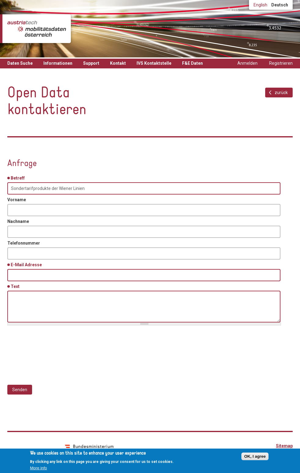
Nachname (18, 221)
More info (38, 468)
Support (91, 63)
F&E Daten (192, 63)
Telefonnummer (23, 243)
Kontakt (118, 63)
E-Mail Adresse (27, 264)
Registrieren (281, 63)
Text (16, 286)
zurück (281, 92)
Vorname (16, 199)
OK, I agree (254, 456)
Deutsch (279, 4)
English (260, 4)
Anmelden (247, 63)
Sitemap (284, 445)
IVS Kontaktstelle (154, 63)
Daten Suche (20, 63)
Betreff (19, 177)
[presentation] (53, 352)
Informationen (57, 63)
